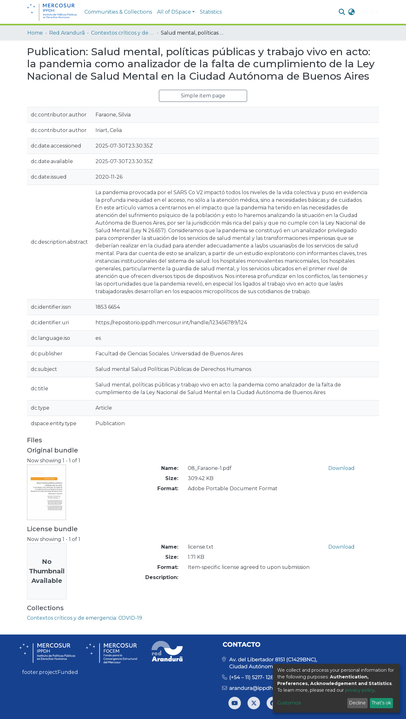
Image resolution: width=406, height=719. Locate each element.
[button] (351, 12)
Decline (357, 703)
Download (341, 468)
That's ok (381, 703)
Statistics (211, 12)
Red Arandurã (67, 33)
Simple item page (203, 96)
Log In (366, 12)
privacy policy (360, 690)
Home (35, 33)
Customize (289, 703)
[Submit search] (342, 12)
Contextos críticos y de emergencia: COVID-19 (122, 33)
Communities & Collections (118, 12)
